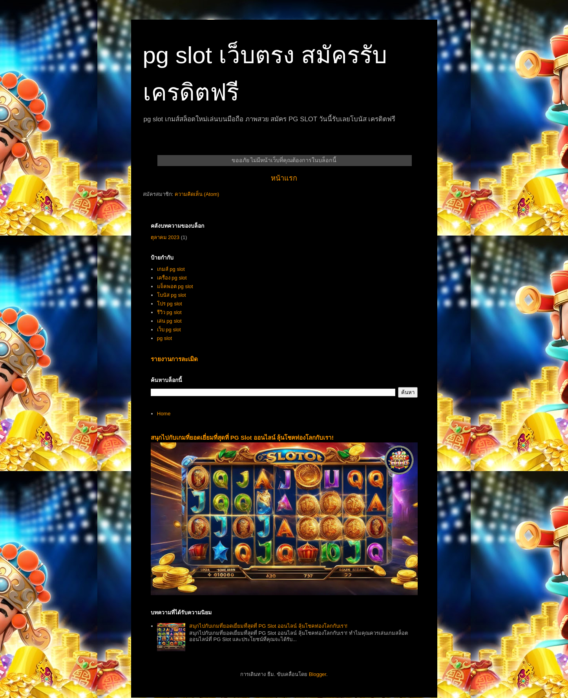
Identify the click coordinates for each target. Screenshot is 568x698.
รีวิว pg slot (169, 312)
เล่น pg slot (169, 321)
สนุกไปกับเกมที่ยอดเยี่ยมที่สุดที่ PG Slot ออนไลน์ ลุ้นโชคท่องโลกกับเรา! (242, 437)
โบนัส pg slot (171, 295)
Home (164, 414)
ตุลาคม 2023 (165, 237)
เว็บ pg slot (169, 330)
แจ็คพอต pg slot (175, 286)
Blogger (317, 674)
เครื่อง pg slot (172, 278)
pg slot (164, 338)
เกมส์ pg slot (171, 269)
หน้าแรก (284, 178)
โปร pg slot (169, 304)
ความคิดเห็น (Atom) (197, 194)
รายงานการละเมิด (174, 359)
